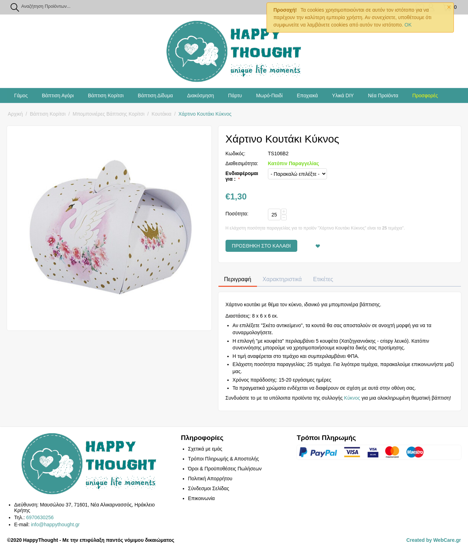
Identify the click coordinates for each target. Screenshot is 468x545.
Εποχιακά (307, 95)
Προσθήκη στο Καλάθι (261, 246)
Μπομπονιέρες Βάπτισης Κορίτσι (109, 114)
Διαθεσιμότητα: (242, 163)
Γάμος (21, 95)
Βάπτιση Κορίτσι (106, 95)
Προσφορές (425, 95)
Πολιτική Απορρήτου (210, 478)
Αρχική (15, 114)
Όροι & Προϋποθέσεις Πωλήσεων (225, 468)
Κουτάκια (161, 114)
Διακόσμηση (200, 95)
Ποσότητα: (237, 213)
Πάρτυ (235, 95)
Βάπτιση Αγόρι (58, 95)
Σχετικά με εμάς (205, 449)
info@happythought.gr (55, 524)
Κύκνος (352, 398)
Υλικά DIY (343, 95)
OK (407, 25)
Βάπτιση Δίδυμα (155, 95)
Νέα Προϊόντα (383, 95)
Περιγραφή (237, 279)
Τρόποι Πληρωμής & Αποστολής (223, 459)
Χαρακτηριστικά (282, 279)
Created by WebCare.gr (433, 540)
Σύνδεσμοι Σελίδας (208, 488)
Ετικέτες (323, 279)
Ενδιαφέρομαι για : (242, 176)
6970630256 (40, 517)
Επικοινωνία (201, 498)
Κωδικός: (235, 153)
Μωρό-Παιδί (269, 95)
